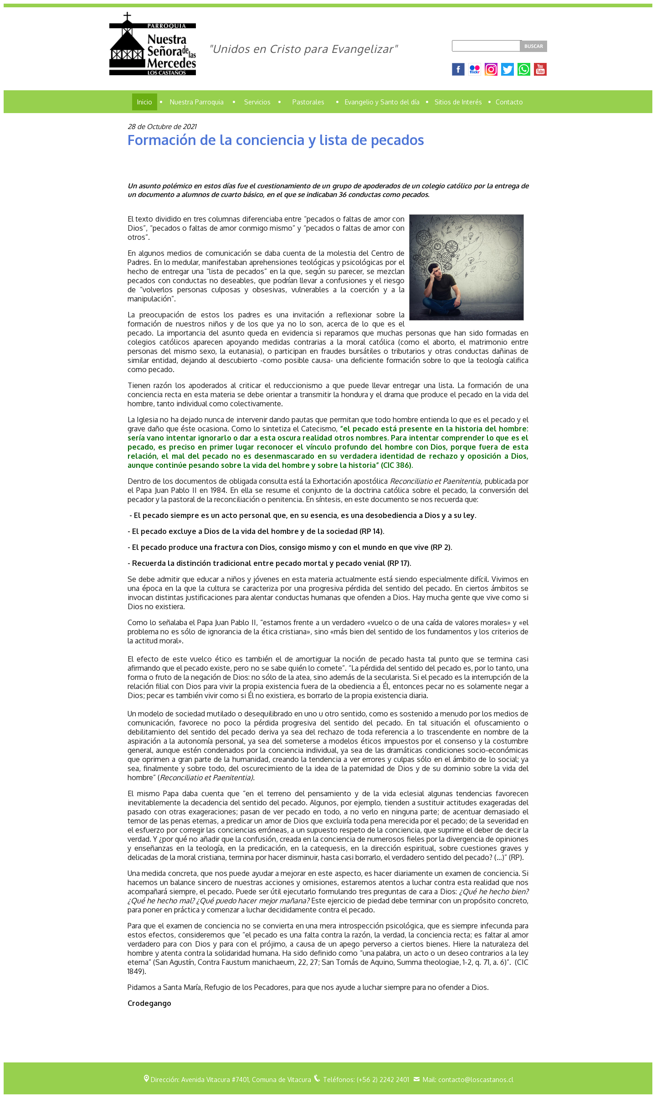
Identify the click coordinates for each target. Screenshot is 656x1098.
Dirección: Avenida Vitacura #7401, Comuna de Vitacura (231, 1079)
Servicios (257, 102)
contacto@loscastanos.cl (475, 1079)
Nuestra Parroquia (197, 102)
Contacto (509, 102)
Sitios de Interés (458, 102)
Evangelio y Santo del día (382, 102)
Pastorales (308, 102)
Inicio (144, 102)
